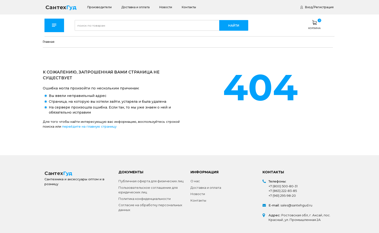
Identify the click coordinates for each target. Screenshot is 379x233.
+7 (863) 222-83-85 (283, 191)
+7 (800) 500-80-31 (283, 186)
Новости (165, 7)
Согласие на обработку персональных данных (150, 207)
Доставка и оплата (135, 7)
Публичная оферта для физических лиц (150, 181)
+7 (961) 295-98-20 (282, 195)
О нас (195, 181)
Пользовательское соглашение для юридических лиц (148, 190)
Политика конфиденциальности (144, 199)
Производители (99, 7)
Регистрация (324, 7)
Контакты (189, 7)
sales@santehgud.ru (296, 205)
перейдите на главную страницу (89, 126)
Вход (309, 7)
